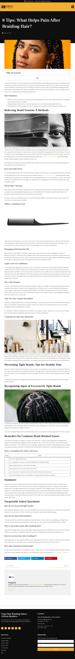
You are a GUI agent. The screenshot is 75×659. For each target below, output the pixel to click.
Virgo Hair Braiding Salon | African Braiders (16, 613)
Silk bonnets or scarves (48, 174)
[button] (72, 7)
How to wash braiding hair (59, 551)
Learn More (11, 588)
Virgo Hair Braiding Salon (48, 156)
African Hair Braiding (14, 617)
